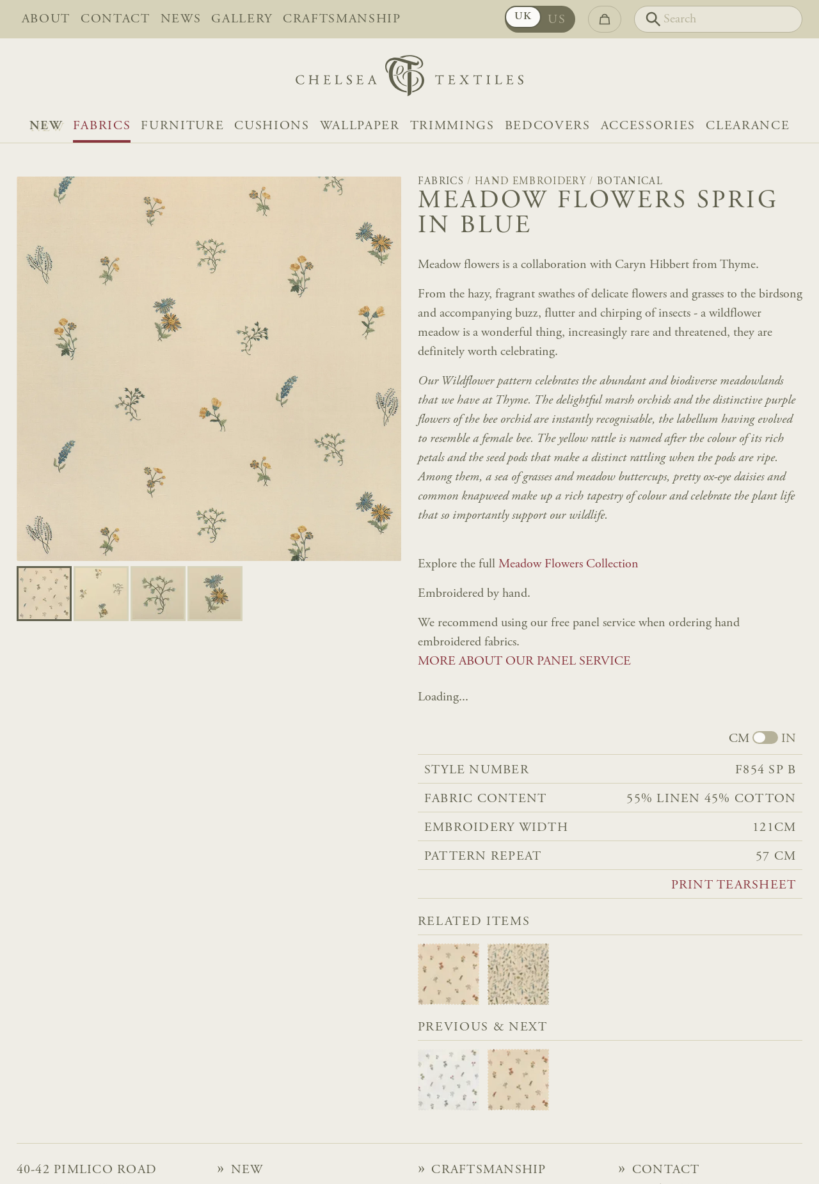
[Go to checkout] (604, 19)
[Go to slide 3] (215, 593)
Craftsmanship (342, 19)
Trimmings (452, 126)
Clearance (748, 126)
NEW (46, 126)
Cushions (271, 126)
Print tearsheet (734, 885)
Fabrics (102, 126)
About (46, 19)
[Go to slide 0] (44, 593)
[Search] (718, 19)
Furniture (182, 126)
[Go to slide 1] (101, 593)
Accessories (648, 126)
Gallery (242, 19)
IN (788, 738)
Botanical (630, 182)
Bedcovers (548, 126)
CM (739, 738)
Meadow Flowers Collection (568, 564)
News (181, 19)
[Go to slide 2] (158, 593)
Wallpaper (360, 126)
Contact (115, 19)
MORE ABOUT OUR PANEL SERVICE (524, 661)
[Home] (409, 79)
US (557, 19)
